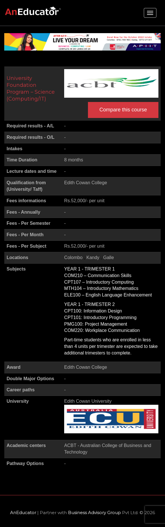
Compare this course (123, 110)
